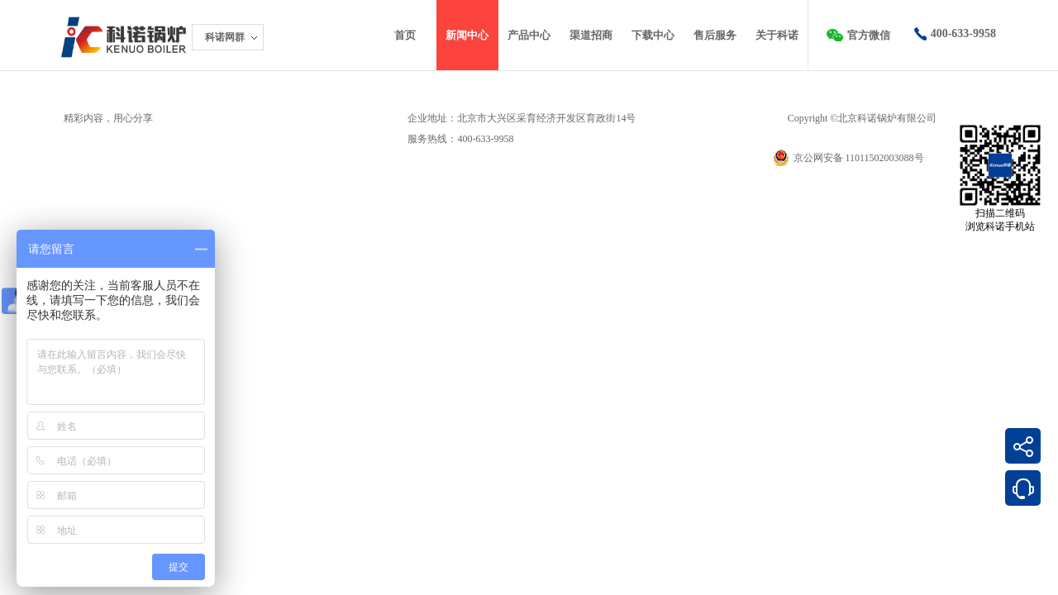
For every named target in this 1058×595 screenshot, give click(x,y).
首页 (405, 35)
